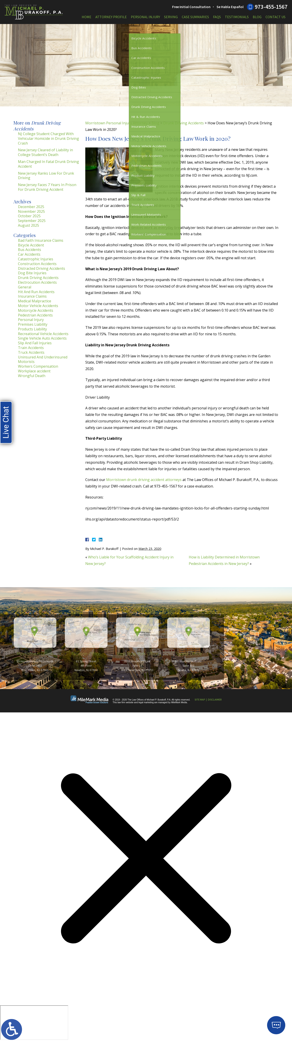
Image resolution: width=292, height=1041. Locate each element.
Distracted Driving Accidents (41, 268)
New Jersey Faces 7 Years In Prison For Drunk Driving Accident (47, 187)
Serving (171, 17)
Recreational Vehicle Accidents (43, 333)
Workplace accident (34, 371)
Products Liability (32, 329)
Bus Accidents (29, 249)
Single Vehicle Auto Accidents (42, 338)
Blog (257, 17)
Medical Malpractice (34, 301)
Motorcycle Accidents (35, 310)
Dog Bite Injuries (32, 272)
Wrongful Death (31, 375)
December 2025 (31, 206)
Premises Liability (32, 324)
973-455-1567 (271, 6)
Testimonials (237, 17)
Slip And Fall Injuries (35, 342)
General (24, 287)
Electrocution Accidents (37, 282)
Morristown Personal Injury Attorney (116, 123)
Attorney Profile (111, 17)
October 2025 (29, 215)
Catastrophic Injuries (35, 259)
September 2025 (32, 220)
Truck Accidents (31, 352)
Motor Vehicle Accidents (38, 305)
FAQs (217, 17)
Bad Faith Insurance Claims (40, 240)
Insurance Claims (32, 296)
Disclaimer (215, 699)
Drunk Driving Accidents (183, 123)
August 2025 (28, 225)
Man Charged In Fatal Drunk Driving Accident (48, 164)
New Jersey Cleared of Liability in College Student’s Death (45, 152)
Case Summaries (195, 17)
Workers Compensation (38, 366)
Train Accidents (31, 347)
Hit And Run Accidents (36, 291)
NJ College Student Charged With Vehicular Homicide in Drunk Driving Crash (48, 138)
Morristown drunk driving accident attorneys (144, 479)
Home (86, 17)
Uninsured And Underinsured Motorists (42, 359)
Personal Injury (145, 17)
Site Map (200, 699)
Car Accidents (29, 254)
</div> (34, 1022)
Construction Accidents (37, 263)
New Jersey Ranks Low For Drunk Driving (46, 175)
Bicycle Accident (31, 245)
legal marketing (146, 702)
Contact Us (275, 17)
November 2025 (31, 211)
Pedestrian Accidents (35, 315)
